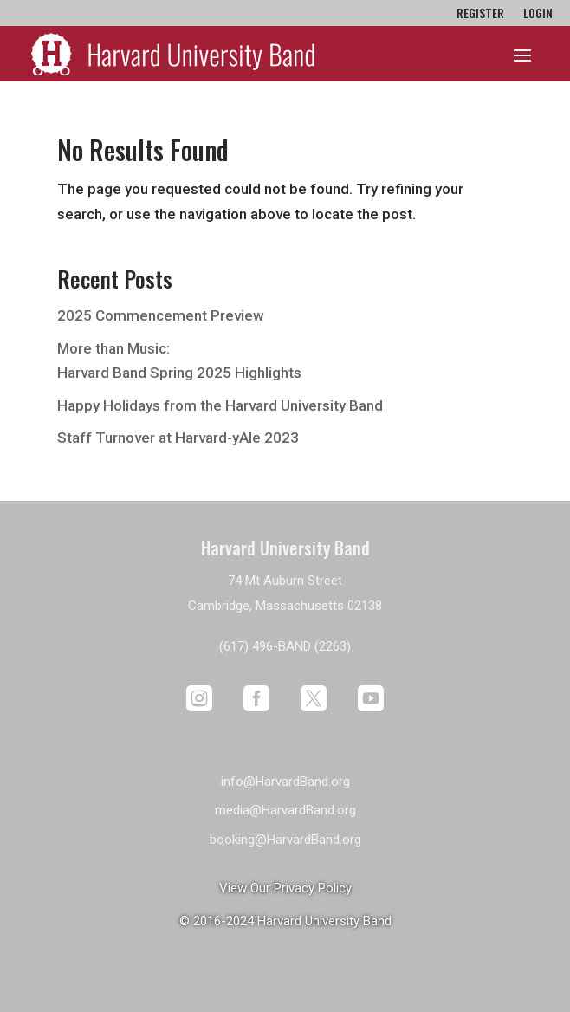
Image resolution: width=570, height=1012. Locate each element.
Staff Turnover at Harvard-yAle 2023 (178, 437)
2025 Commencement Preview (160, 315)
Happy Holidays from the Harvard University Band (220, 405)
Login (538, 14)
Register (480, 14)
